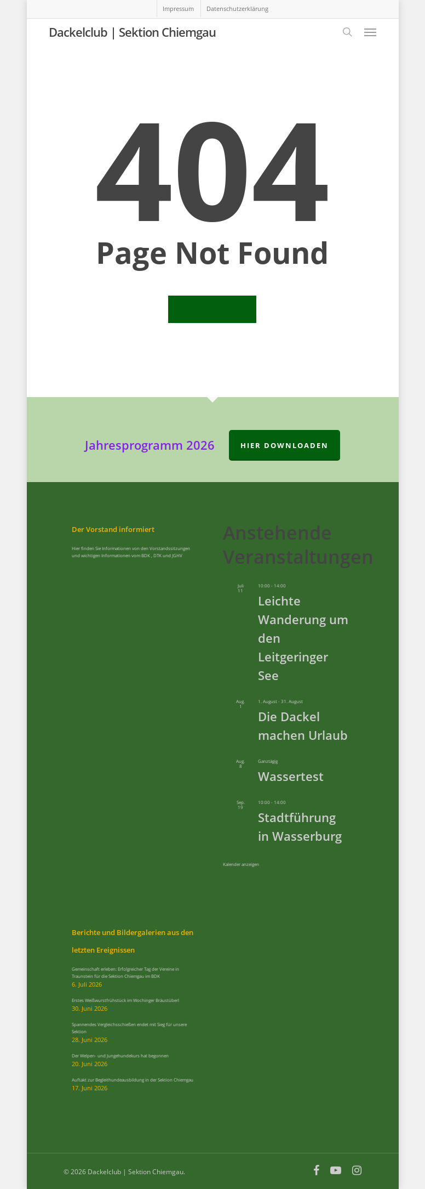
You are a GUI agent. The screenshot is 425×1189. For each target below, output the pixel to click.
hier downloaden (284, 445)
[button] (370, 31)
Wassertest (291, 776)
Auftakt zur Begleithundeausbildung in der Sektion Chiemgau (132, 1080)
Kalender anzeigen (241, 864)
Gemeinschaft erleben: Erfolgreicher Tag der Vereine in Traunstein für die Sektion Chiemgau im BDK (125, 972)
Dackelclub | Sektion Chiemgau (132, 32)
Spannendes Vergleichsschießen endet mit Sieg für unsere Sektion (129, 1027)
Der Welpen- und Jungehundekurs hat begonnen (120, 1055)
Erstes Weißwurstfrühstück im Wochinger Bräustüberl (125, 1000)
